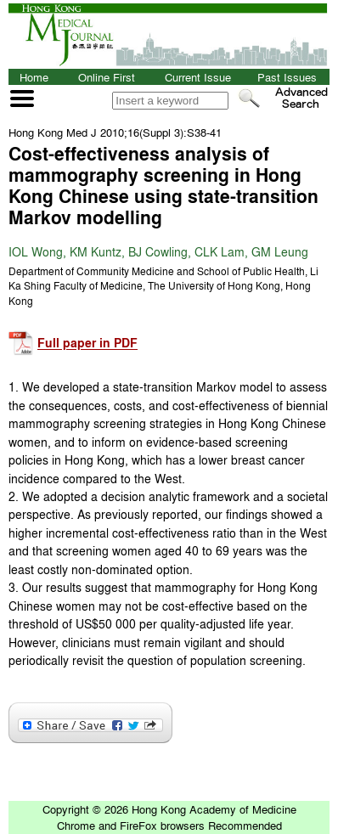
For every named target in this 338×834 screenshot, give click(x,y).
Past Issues (287, 77)
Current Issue (198, 77)
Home (34, 77)
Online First (106, 77)
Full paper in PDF (87, 343)
